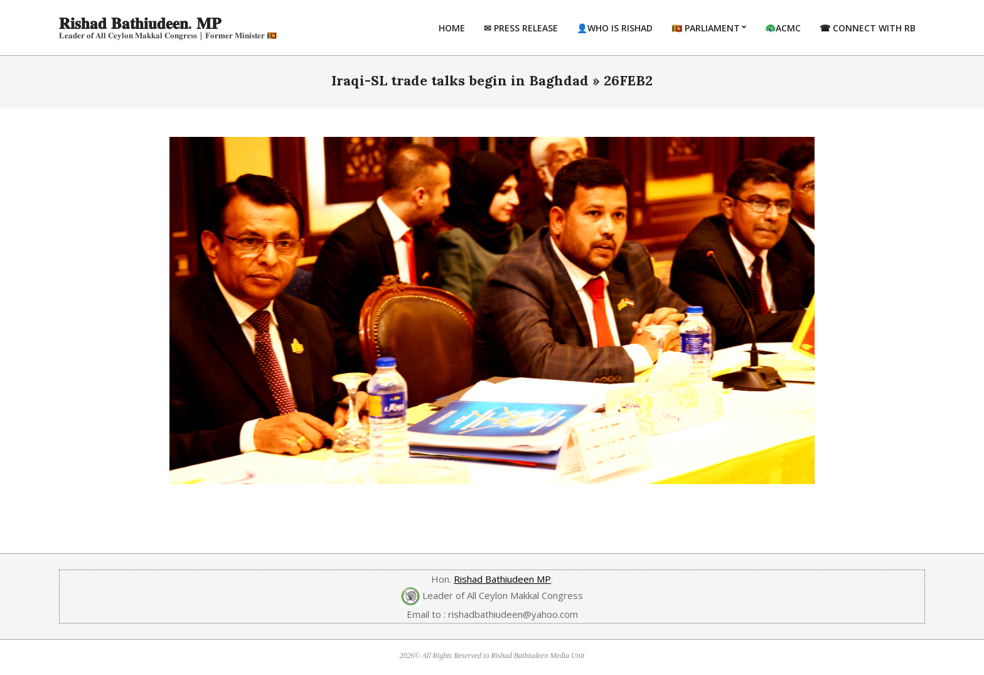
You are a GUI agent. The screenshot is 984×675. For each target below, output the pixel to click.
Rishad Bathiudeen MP (502, 579)
